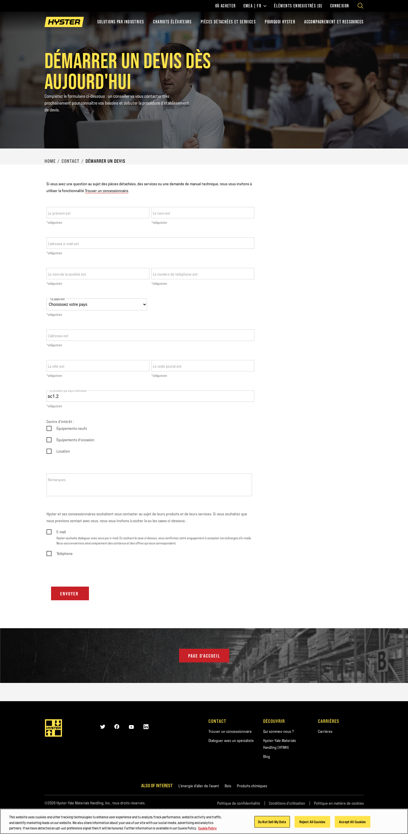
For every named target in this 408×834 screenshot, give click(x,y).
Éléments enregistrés (298, 6)
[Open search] (360, 5)
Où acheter (225, 6)
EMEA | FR (255, 6)
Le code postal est (167, 366)
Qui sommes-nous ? (278, 731)
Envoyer (70, 593)
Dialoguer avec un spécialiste (231, 740)
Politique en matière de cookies (339, 803)
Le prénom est (59, 213)
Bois (228, 786)
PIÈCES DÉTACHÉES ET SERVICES (228, 22)
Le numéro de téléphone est (175, 274)
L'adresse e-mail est (63, 243)
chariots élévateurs (172, 22)
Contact (71, 161)
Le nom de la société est (67, 274)
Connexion (339, 6)
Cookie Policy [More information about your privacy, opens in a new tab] (207, 828)
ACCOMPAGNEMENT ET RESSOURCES (334, 22)
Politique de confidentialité (238, 803)
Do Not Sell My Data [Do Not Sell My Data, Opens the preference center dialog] (272, 821)
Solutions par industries (120, 22)
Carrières (325, 731)
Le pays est (57, 299)
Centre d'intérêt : (60, 421)
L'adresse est (58, 335)
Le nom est (161, 213)
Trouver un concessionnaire (106, 190)
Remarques (57, 479)
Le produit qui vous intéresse (68, 390)
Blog (266, 756)
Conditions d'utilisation (287, 803)
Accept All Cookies (352, 821)
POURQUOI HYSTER (280, 22)
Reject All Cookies (312, 821)
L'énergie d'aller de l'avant (198, 786)
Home (50, 161)
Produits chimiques (252, 786)
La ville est (56, 366)
